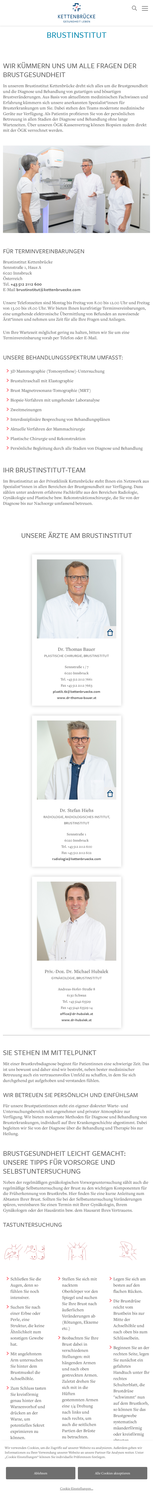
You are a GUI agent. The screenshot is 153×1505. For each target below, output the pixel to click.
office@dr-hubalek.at (76, 1013)
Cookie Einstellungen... (76, 1488)
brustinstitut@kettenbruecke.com (48, 289)
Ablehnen (40, 1473)
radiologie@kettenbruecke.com (76, 858)
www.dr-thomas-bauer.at (76, 697)
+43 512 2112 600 (26, 284)
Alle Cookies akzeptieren (112, 1473)
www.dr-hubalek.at (76, 1019)
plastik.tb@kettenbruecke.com (76, 691)
